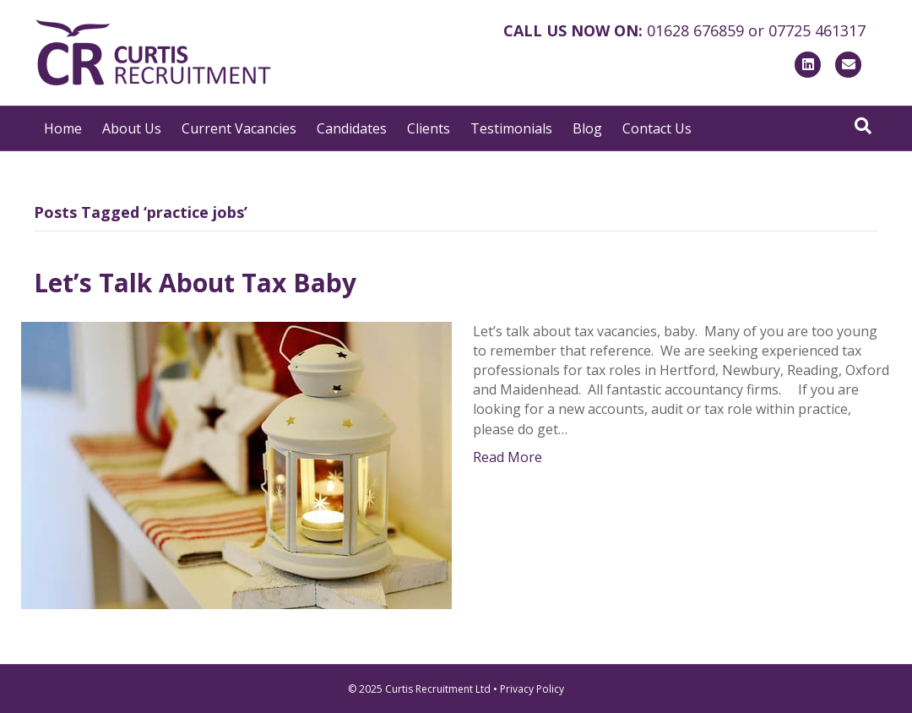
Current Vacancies (239, 128)
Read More (507, 457)
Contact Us (657, 128)
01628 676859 (695, 30)
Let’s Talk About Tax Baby (195, 282)
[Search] (863, 126)
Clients (428, 128)
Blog (587, 128)
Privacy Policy (532, 689)
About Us (131, 128)
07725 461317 (817, 30)
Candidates (352, 128)
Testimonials (511, 128)
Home (63, 128)
